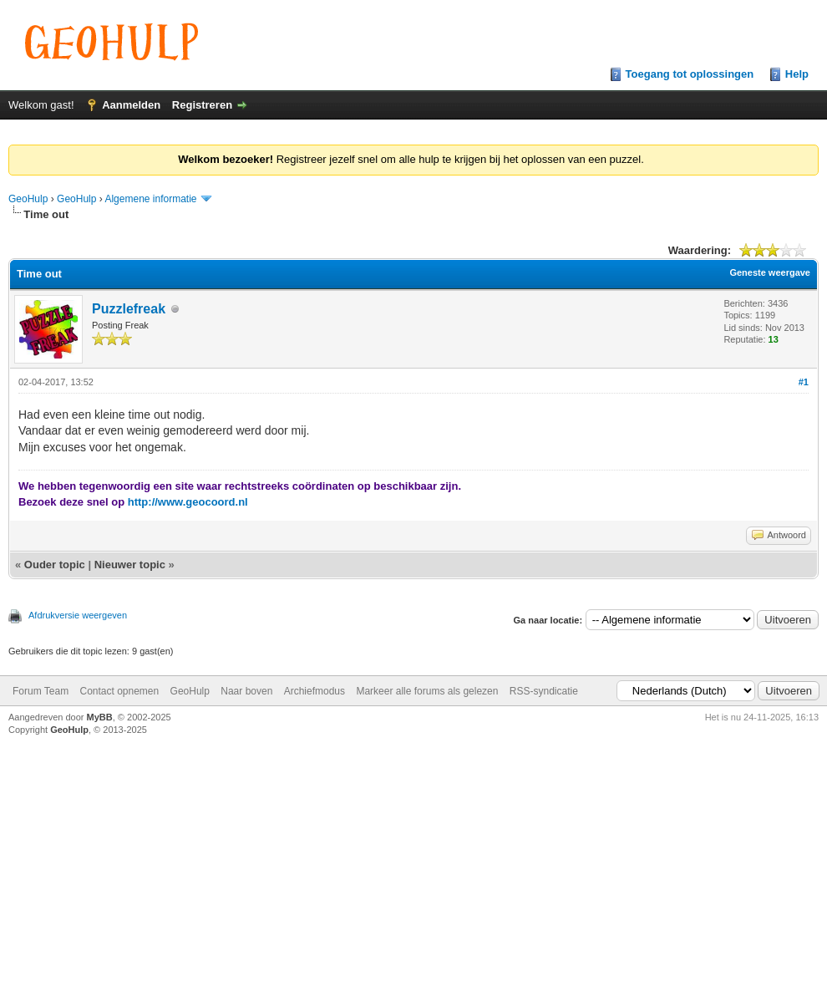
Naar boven (246, 691)
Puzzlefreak (128, 309)
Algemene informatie (150, 199)
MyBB (100, 717)
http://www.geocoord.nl (188, 502)
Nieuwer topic (129, 564)
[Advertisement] (414, 854)
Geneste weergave (769, 272)
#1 (804, 382)
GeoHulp (28, 199)
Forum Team (40, 691)
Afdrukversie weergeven (77, 615)
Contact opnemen (119, 691)
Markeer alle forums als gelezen (427, 691)
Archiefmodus (314, 691)
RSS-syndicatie (544, 691)
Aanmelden (131, 105)
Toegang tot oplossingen (690, 74)
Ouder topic (54, 564)
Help (797, 74)
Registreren (202, 105)
